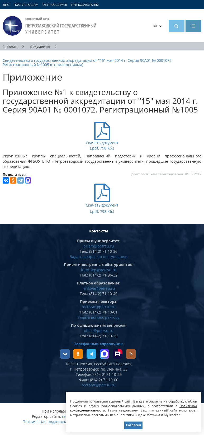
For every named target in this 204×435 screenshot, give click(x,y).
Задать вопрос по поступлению (98, 256)
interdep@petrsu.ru (98, 269)
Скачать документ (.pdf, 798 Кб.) (102, 204)
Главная (10, 46)
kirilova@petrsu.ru (98, 288)
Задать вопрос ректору (99, 317)
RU (157, 26)
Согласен (133, 425)
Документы (40, 46)
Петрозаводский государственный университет (50, 26)
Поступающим (26, 5)
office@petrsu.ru (98, 330)
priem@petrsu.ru (98, 246)
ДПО (6, 5)
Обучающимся (54, 5)
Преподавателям (85, 5)
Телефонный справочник (98, 343)
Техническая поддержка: (45, 421)
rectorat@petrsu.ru (99, 306)
